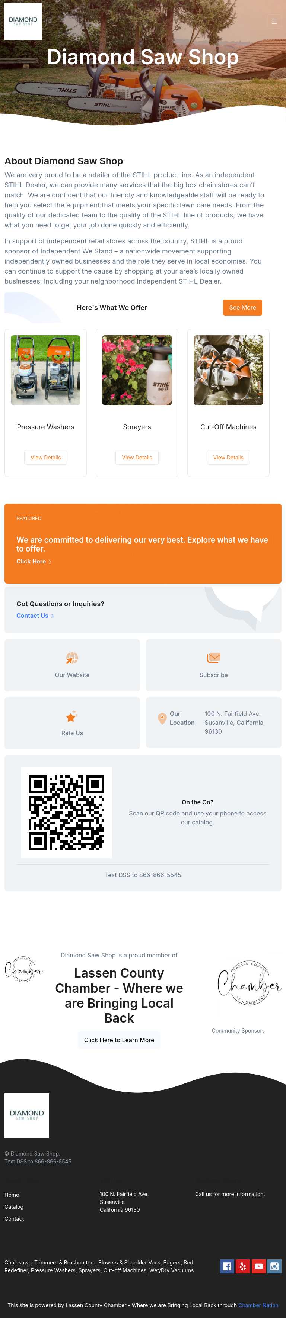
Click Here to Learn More (119, 1040)
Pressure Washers (45, 427)
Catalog (13, 1207)
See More (242, 307)
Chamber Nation (258, 1305)
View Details (46, 457)
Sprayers (137, 427)
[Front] (24, 21)
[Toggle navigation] (274, 21)
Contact (14, 1218)
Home (11, 1195)
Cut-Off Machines (228, 427)
